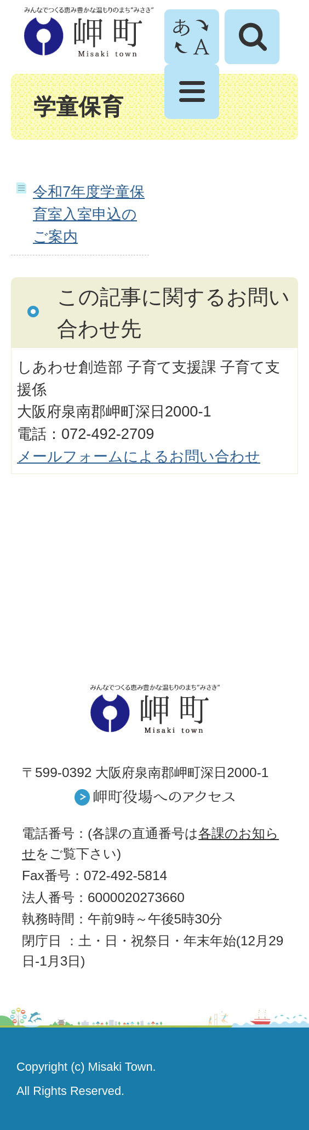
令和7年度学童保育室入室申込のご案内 (89, 214)
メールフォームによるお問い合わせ (138, 456)
